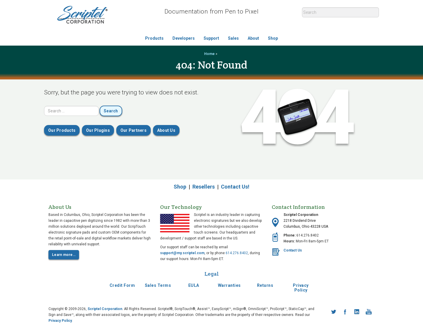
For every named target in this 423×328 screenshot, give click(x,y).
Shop (273, 38)
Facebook (345, 312)
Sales (233, 38)
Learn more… (63, 255)
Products (154, 38)
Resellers (203, 187)
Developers (183, 38)
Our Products (61, 130)
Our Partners (133, 130)
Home (209, 54)
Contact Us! (235, 187)
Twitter (333, 312)
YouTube (369, 312)
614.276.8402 (237, 253)
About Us (166, 130)
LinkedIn (357, 312)
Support (211, 38)
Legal (211, 273)
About (253, 38)
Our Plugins (98, 130)
